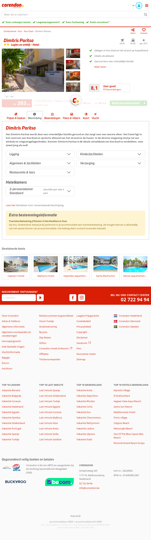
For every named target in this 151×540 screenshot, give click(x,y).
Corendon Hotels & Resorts (54, 348)
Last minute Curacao (50, 412)
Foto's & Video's (71, 118)
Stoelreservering (48, 326)
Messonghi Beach (123, 428)
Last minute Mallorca (50, 417)
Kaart (86, 118)
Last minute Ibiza (48, 423)
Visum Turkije (46, 321)
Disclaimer (82, 337)
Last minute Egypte (49, 406)
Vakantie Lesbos (85, 428)
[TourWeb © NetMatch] (75, 516)
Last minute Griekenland (52, 395)
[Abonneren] (40, 297)
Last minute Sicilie (48, 434)
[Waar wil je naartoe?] (75, 14)
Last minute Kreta (48, 428)
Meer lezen (100, 66)
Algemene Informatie (13, 326)
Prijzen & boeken (16, 118)
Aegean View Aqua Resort (127, 401)
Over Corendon (10, 315)
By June (43, 332)
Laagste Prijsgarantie (88, 315)
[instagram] (81, 298)
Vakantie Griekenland (13, 423)
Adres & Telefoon (11, 321)
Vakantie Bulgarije (11, 395)
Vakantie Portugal (11, 428)
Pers (79, 348)
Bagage (6, 357)
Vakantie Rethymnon (88, 423)
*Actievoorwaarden (49, 359)
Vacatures (82, 343)
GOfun (42, 343)
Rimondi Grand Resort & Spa (129, 443)
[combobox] (75, 14)
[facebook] (72, 298)
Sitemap (81, 359)
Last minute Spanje (49, 390)
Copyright (82, 332)
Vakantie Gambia (11, 417)
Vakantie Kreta (84, 390)
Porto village (120, 417)
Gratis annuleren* (99, 22)
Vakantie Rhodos (86, 401)
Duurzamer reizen (86, 354)
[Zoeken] (145, 14)
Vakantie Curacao (11, 401)
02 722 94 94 (135, 299)
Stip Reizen (45, 337)
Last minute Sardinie (50, 439)
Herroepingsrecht (11, 341)
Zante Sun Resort (123, 406)
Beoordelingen (52, 118)
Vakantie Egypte (10, 412)
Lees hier (10, 205)
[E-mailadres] (19, 297)
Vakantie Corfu (85, 406)
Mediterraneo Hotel (124, 412)
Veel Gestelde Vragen (13, 346)
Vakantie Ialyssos (86, 434)
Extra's (5, 363)
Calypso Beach (121, 423)
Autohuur (7, 368)
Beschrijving (35, 118)
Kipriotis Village (122, 390)
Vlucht (95, 118)
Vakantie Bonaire (11, 390)
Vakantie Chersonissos (89, 417)
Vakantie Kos (84, 412)
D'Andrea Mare (122, 395)
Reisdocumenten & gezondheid (56, 315)
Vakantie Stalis (84, 439)
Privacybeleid (84, 326)
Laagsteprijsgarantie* (48, 22)
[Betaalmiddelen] (15, 481)
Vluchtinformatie (11, 352)
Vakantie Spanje (10, 434)
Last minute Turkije (49, 401)
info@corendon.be (89, 488)
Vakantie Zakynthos (87, 395)
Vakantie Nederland (12, 406)
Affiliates (43, 354)
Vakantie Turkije (10, 439)
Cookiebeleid (84, 321)
